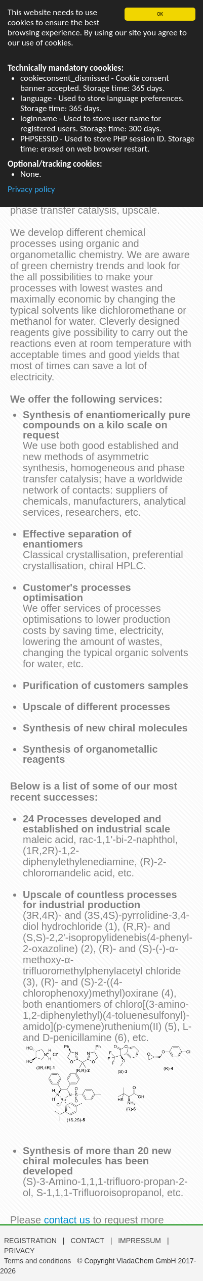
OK (160, 14)
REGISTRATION (30, 1241)
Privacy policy (31, 189)
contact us (67, 1219)
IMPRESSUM (140, 1241)
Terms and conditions (37, 1261)
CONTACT (88, 1241)
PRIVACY (19, 1251)
